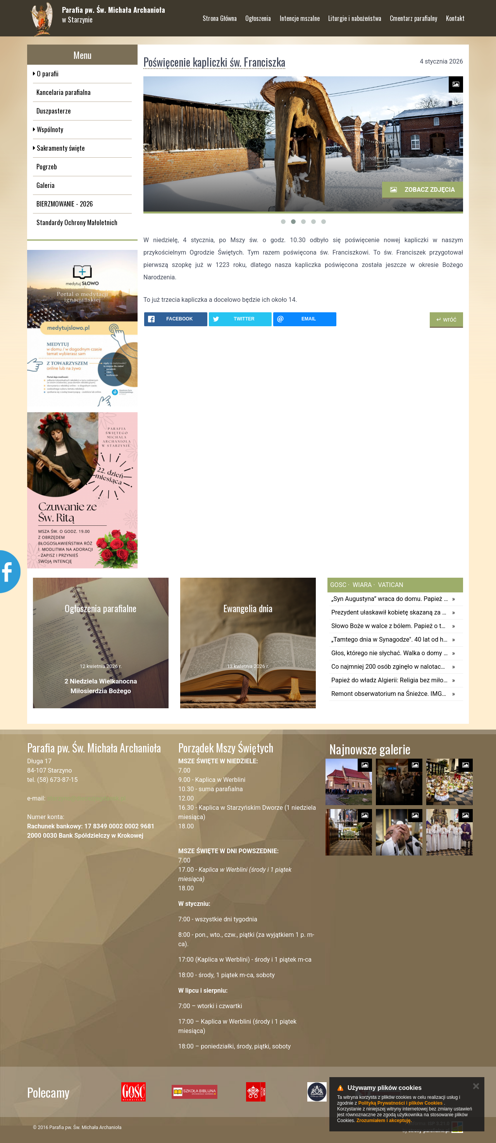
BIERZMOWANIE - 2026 (64, 203)
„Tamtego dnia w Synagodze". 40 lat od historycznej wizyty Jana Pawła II (389, 639)
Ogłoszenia (258, 15)
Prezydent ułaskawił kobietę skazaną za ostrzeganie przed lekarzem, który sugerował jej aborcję (389, 612)
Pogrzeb (46, 166)
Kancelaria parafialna (63, 92)
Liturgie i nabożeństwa (354, 15)
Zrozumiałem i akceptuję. (384, 1120)
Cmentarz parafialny (413, 15)
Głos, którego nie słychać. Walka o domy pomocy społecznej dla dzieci (389, 653)
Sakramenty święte (60, 148)
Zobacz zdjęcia (422, 189)
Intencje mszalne (300, 15)
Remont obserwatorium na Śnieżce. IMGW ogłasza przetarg (389, 693)
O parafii (47, 73)
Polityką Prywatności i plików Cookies (400, 1103)
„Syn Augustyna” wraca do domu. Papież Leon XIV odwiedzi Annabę (389, 598)
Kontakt (455, 15)
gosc (338, 585)
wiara (361, 585)
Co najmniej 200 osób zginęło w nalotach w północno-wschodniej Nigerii (389, 666)
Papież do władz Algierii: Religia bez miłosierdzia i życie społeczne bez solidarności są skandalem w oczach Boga (389, 680)
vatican (390, 585)
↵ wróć (446, 319)
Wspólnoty (49, 129)
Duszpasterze (53, 110)
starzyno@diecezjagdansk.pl (86, 798)
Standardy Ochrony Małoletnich (76, 222)
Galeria (45, 185)
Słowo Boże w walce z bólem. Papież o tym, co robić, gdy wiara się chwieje (389, 626)
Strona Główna (220, 15)
